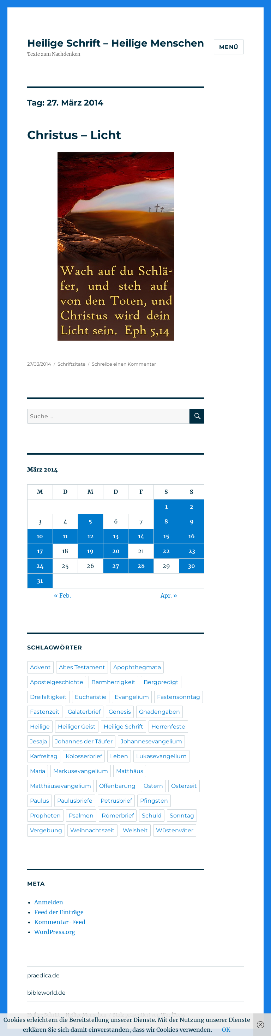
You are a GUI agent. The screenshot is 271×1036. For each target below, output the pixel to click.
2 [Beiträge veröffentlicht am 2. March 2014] (191, 506)
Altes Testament (82, 667)
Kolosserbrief (84, 756)
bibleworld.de (46, 992)
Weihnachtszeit (92, 830)
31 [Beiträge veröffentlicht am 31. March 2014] (40, 580)
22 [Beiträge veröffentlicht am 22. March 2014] (166, 551)
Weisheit (135, 830)
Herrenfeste (168, 726)
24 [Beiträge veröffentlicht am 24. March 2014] (40, 565)
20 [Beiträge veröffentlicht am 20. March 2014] (116, 551)
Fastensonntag (178, 697)
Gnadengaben (159, 711)
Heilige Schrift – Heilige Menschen (115, 43)
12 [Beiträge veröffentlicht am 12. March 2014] (91, 536)
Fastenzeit (45, 711)
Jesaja (38, 741)
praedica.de (43, 975)
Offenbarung (117, 786)
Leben (119, 756)
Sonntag (182, 815)
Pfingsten (154, 800)
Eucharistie (91, 697)
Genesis (120, 711)
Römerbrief (118, 815)
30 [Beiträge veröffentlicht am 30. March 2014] (191, 565)
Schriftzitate (71, 364)
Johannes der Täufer (84, 741)
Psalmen (81, 815)
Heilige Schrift (123, 726)
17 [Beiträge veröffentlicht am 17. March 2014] (40, 551)
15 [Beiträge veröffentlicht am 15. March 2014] (166, 536)
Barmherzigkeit (113, 682)
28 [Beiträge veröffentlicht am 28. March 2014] (141, 565)
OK (226, 1029)
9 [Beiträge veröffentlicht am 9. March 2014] (192, 521)
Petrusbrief (116, 800)
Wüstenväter (174, 830)
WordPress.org (54, 931)
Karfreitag (44, 756)
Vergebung (46, 830)
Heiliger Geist (77, 726)
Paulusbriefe (74, 800)
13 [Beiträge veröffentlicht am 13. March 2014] (116, 536)
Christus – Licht (74, 135)
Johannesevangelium (151, 741)
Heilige (40, 726)
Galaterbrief (84, 711)
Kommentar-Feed (59, 922)
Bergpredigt (161, 682)
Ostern (153, 786)
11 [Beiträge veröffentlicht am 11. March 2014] (65, 536)
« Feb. (62, 595)
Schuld (152, 815)
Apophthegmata (137, 667)
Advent (40, 667)
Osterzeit (184, 786)
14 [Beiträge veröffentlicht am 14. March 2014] (141, 536)
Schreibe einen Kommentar (124, 364)
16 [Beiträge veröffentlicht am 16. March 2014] (191, 536)
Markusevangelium (80, 771)
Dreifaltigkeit (48, 697)
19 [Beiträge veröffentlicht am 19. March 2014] (90, 551)
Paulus (39, 800)
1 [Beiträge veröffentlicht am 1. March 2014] (166, 506)
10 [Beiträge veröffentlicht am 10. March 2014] (40, 536)
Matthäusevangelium (60, 786)
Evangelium (132, 697)
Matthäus (129, 771)
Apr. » (169, 595)
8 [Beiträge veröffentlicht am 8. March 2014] (166, 521)
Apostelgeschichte (56, 682)
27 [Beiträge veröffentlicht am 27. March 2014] (115, 565)
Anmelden (48, 902)
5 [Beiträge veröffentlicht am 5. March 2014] (90, 521)
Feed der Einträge (59, 912)
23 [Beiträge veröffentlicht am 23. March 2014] (191, 551)
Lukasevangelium (161, 756)
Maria (37, 771)
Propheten (45, 815)
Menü (229, 47)
